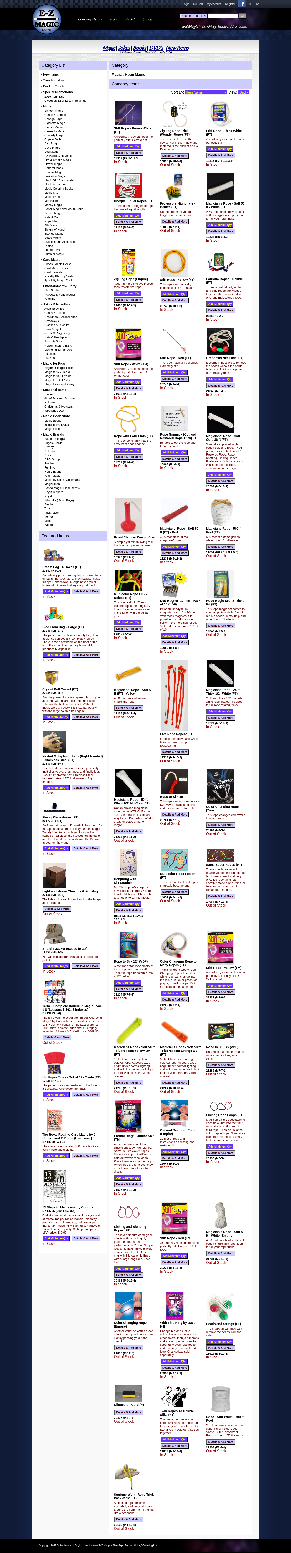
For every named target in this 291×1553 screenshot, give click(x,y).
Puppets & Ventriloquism (60, 294)
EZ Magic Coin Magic (58, 155)
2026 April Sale (54, 96)
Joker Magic (52, 475)
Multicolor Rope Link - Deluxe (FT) (130, 596)
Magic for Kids (54, 363)
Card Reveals (53, 272)
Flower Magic (53, 164)
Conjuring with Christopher (125, 880)
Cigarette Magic (54, 123)
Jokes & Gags (53, 341)
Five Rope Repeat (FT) (177, 734)
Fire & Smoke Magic (57, 160)
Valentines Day (54, 410)
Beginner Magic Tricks (58, 368)
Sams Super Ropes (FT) (224, 864)
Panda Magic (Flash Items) (62, 488)
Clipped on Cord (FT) (130, 1404)
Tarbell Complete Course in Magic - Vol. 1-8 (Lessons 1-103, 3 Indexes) (72, 1007)
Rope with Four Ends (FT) (133, 436)
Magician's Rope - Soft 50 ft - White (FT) (225, 205)
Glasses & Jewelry (56, 325)
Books (139, 48)
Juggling (49, 298)
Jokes (124, 48)
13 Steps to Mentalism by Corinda (67, 1207)
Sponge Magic (53, 233)
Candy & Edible (54, 312)
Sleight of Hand (54, 229)
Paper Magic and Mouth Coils (63, 209)
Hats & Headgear (55, 337)
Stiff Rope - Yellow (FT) (177, 279)
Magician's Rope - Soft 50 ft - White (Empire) (225, 1233)
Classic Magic (53, 127)
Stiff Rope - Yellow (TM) (223, 968)
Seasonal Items (54, 390)
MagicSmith (52, 484)
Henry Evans (52, 471)
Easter (48, 394)
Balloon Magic (53, 110)
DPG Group (52, 459)
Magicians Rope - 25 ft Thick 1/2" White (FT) (223, 691)
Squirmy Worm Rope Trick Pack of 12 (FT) (134, 1496)
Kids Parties (52, 290)
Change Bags (53, 119)
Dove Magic (52, 147)
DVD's (156, 48)
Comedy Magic (54, 135)
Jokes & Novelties (56, 304)
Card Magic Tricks (56, 268)
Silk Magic (51, 225)
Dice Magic (51, 143)
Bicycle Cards (53, 443)
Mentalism (51, 201)
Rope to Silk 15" (172, 796)
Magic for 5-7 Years (57, 372)
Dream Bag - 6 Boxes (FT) (61, 567)
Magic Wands (53, 196)
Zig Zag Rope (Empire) (131, 279)
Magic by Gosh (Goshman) (62, 479)
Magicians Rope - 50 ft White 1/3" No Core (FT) (132, 801)
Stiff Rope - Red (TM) (175, 1238)
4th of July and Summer (59, 398)
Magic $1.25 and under (59, 180)
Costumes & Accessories (60, 317)
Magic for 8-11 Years (57, 376)
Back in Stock (53, 86)
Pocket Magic (53, 213)
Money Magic (53, 205)
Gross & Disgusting (57, 333)
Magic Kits (51, 192)
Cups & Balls (52, 139)
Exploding (50, 353)
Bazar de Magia (54, 439)
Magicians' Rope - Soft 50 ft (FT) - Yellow (133, 691)
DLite (47, 455)
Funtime (49, 467)
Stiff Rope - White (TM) (131, 364)
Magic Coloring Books (58, 188)
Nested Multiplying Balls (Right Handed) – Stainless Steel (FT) (72, 758)
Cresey (49, 447)
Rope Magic (52, 221)
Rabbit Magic (53, 217)
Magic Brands (53, 434)
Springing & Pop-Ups (58, 349)
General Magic (54, 168)
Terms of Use (132, 1545)
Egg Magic (51, 151)
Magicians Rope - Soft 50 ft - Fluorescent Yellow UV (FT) (134, 1050)
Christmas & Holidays (58, 406)
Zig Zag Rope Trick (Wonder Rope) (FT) (175, 132)
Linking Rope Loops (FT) (224, 1115)
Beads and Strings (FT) (223, 1324)
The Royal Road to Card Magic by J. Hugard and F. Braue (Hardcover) (69, 1136)
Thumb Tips (52, 250)
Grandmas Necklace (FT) (224, 358)
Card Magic (51, 259)
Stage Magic (52, 237)
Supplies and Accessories (61, 241)
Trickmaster (52, 512)
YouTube (253, 4)
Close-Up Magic (54, 131)
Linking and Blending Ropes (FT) (130, 1228)
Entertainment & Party (59, 286)
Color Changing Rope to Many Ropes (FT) (178, 963)
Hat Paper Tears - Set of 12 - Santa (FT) (71, 1077)
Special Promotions (58, 92)
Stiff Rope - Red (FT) (175, 358)
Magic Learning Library (59, 384)
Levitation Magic (55, 176)
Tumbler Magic (54, 254)
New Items (177, 48)
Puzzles (49, 358)
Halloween (51, 402)
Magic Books (52, 420)
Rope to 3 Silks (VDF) (222, 1047)
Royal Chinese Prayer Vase (134, 537)
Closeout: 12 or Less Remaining (65, 100)
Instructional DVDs (56, 424)
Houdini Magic (53, 172)
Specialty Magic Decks (59, 280)
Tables (48, 246)
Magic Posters (53, 429)
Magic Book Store (56, 416)
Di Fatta (49, 451)
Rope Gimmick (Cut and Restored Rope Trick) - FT (179, 436)
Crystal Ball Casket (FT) (60, 689)
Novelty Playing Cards (58, 276)
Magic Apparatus (55, 184)
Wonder (49, 525)
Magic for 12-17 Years (58, 380)
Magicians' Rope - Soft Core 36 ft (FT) (223, 437)
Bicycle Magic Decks (57, 264)
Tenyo (48, 508)
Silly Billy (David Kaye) (59, 500)
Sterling (49, 504)
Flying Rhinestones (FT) (60, 817)
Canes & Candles (55, 115)
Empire (49, 463)
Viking (48, 520)
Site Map (118, 1545)
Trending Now (53, 80)
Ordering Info (150, 1545)
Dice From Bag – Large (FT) (63, 627)
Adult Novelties (54, 308)
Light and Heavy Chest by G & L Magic (71, 891)
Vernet (48, 516)
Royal (48, 496)
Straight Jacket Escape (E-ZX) (64, 948)
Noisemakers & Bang (58, 345)
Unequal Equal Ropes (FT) (133, 201)
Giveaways (51, 321)
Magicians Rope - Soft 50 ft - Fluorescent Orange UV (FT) (180, 1050)
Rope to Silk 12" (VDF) (131, 961)
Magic (109, 48)
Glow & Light (52, 329)
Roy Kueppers (53, 492)
